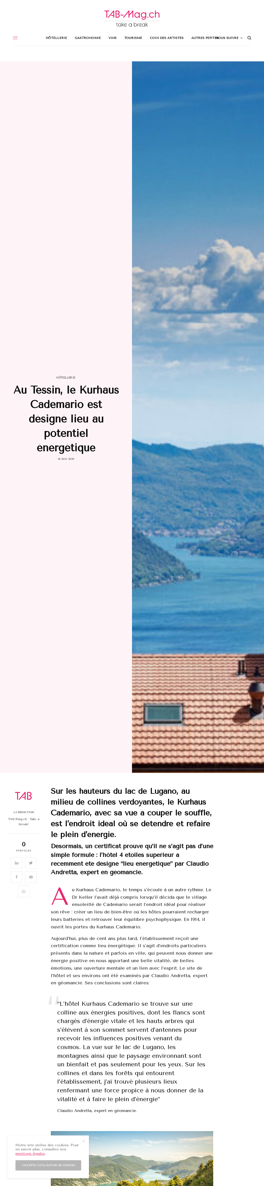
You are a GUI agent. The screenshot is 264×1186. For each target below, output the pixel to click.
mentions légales (30, 1153)
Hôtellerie (66, 377)
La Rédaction (24, 812)
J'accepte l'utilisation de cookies (48, 1165)
